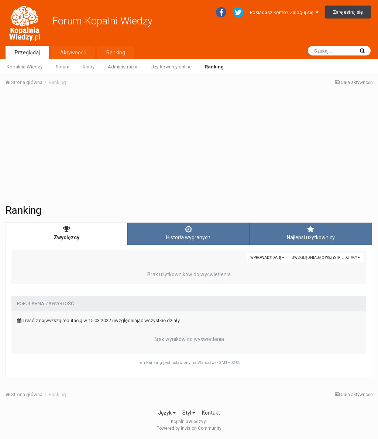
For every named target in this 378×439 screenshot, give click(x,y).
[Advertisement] (189, 147)
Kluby (88, 67)
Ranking (214, 67)
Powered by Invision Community (189, 428)
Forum (62, 67)
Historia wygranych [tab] (188, 233)
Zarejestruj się (348, 12)
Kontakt (211, 413)
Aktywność (73, 52)
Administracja (122, 67)
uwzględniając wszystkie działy (326, 258)
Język (167, 413)
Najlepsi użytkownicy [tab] (310, 233)
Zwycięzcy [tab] (66, 233)
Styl (188, 413)
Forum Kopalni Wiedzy (102, 21)
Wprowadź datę (267, 258)
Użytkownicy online (171, 67)
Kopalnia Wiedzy (24, 67)
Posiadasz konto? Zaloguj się (284, 12)
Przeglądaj (27, 52)
